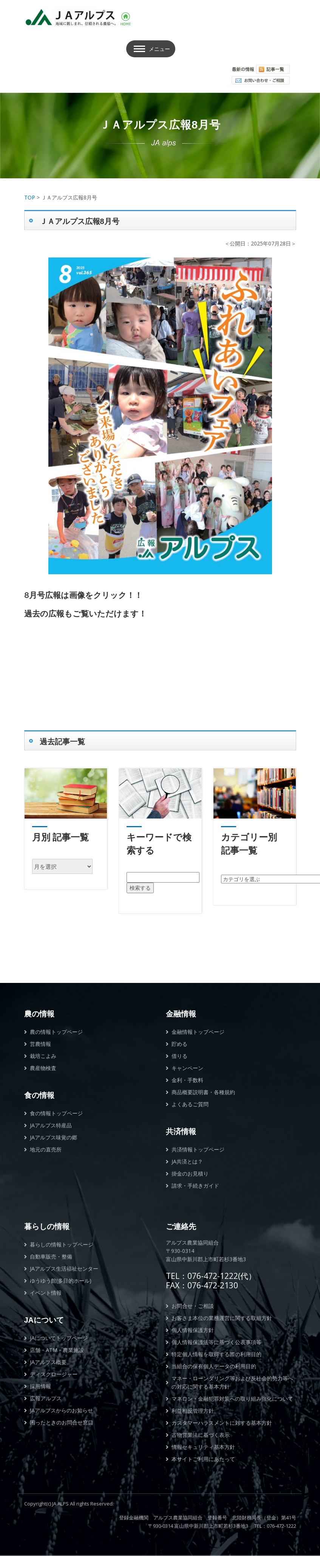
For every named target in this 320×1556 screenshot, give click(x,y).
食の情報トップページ (56, 1113)
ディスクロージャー (53, 1374)
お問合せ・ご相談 (193, 1305)
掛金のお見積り (190, 1173)
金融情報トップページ (198, 1031)
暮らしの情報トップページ (61, 1244)
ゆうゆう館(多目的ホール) (60, 1280)
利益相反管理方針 (193, 1410)
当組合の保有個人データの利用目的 (214, 1366)
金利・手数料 (187, 1080)
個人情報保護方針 (193, 1330)
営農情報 (40, 1043)
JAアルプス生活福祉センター (64, 1268)
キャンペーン (187, 1068)
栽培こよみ (43, 1055)
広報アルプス (46, 1398)
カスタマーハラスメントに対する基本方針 (222, 1422)
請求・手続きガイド (195, 1185)
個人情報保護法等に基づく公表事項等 (216, 1342)
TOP (29, 197)
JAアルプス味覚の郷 (53, 1137)
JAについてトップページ (59, 1337)
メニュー (159, 48)
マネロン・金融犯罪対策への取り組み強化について (232, 1398)
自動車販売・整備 (51, 1256)
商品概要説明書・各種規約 (203, 1092)
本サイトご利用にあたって (203, 1458)
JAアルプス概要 (48, 1362)
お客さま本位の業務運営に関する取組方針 (222, 1317)
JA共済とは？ (187, 1161)
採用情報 (40, 1386)
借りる (179, 1055)
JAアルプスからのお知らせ (61, 1410)
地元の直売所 (46, 1149)
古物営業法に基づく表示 (201, 1434)
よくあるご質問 (190, 1104)
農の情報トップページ (56, 1031)
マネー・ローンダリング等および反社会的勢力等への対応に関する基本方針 (232, 1382)
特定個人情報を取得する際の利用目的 (216, 1354)
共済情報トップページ (198, 1149)
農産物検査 (43, 1068)
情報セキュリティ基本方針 (203, 1446)
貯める (179, 1043)
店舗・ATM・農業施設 (57, 1350)
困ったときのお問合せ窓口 (61, 1422)
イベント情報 (46, 1292)
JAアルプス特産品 (51, 1125)
